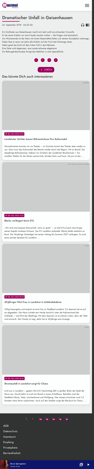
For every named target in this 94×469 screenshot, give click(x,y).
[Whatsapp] (39, 419)
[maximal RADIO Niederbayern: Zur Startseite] (24, 5)
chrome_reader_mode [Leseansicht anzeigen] (88, 25)
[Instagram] (52, 419)
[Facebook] (46, 419)
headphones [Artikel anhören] (83, 25)
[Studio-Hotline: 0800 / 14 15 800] (33, 419)
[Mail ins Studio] (26, 419)
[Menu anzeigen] (87, 5)
